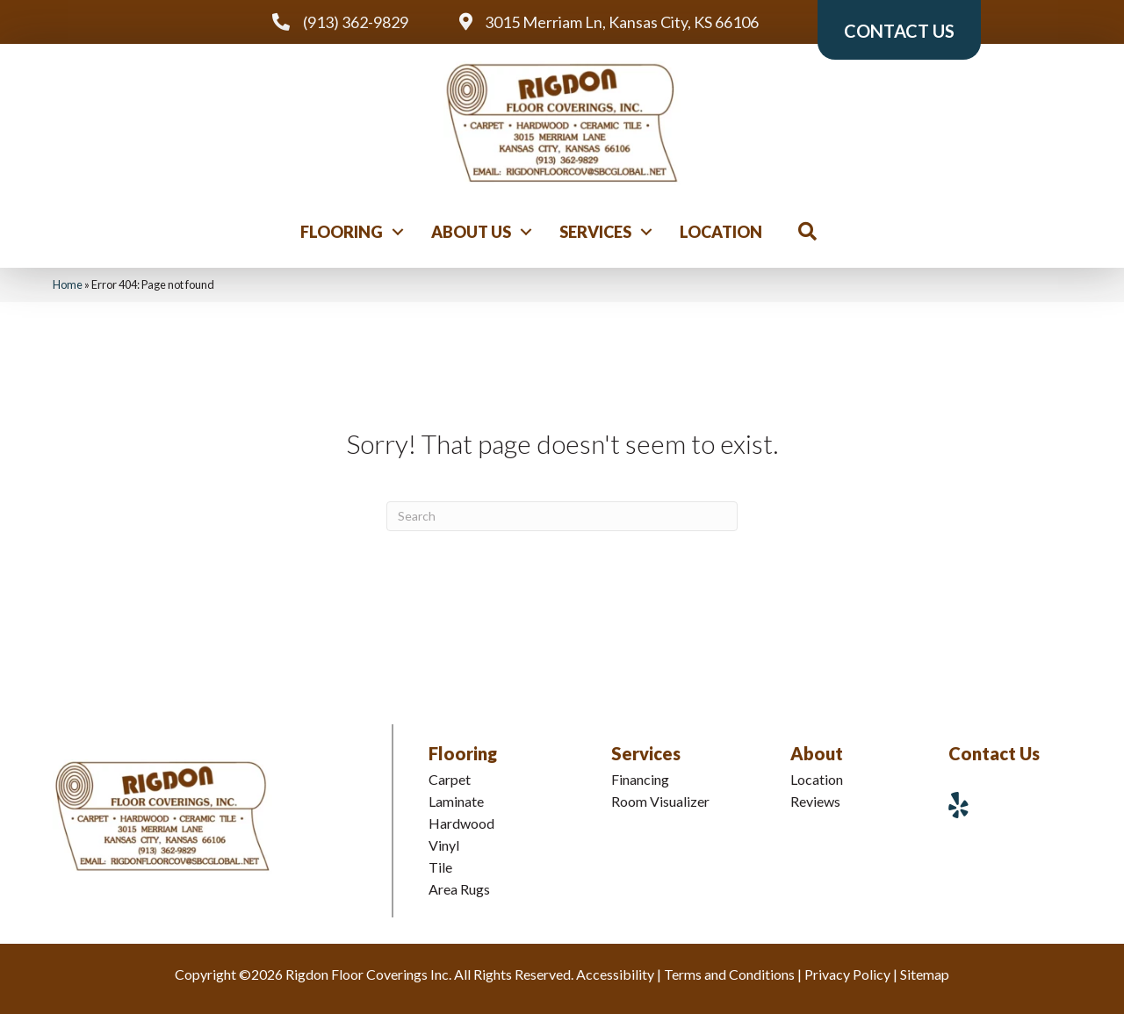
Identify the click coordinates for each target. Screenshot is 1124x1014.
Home (68, 284)
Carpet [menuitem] (450, 779)
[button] (398, 232)
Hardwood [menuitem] (461, 823)
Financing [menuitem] (640, 779)
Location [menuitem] (721, 231)
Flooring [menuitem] (341, 231)
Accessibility (615, 974)
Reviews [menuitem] (815, 801)
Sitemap (924, 974)
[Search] (562, 516)
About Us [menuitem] (471, 231)
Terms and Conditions (729, 974)
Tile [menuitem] (440, 867)
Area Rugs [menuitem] (459, 889)
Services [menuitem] (595, 231)
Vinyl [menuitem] (444, 845)
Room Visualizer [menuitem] (660, 801)
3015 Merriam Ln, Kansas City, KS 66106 (622, 22)
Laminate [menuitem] (456, 801)
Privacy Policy (847, 974)
